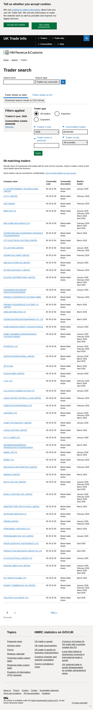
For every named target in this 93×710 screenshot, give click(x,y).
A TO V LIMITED (11, 196)
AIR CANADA (9, 204)
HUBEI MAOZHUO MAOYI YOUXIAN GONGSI (23, 327)
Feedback (46, 693)
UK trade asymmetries (46, 645)
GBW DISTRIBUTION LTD (15, 312)
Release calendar (16, 654)
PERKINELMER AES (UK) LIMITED (19, 536)
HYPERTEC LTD (11, 346)
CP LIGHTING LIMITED (14, 248)
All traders (45, 113)
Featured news (14, 641)
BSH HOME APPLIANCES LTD (17, 223)
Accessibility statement (49, 690)
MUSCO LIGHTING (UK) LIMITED (18, 494)
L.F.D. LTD (8, 381)
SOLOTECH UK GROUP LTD (16, 598)
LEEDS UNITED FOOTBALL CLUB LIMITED (22, 398)
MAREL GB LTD (10, 452)
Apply (38, 153)
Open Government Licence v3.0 (44, 700)
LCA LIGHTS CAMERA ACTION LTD (19, 391)
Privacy (16, 690)
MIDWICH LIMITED (12, 475)
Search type (41, 78)
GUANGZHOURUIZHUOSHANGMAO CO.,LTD (23, 319)
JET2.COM (8, 366)
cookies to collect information (26, 10)
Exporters (45, 119)
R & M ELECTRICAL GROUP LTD (18, 558)
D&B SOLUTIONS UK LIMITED (17, 263)
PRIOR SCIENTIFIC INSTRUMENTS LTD (21, 544)
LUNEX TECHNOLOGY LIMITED (17, 423)
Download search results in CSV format (24, 100)
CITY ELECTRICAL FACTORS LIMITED (20, 241)
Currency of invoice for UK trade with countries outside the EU (73, 644)
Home (6, 60)
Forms (10, 649)
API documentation (32, 693)
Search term (10, 78)
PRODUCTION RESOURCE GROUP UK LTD (23, 551)
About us (7, 690)
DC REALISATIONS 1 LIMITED (17, 270)
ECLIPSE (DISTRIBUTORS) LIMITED (19, 277)
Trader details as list (42, 95)
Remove (9, 127)
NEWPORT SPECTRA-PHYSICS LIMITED (21, 507)
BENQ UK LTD (10, 211)
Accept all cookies (16, 25)
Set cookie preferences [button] (44, 26)
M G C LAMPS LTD (12, 438)
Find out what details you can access (60, 173)
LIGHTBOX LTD (10, 413)
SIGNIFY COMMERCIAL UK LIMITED (19, 585)
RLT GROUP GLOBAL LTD (15, 578)
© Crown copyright (79, 703)
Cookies (25, 690)
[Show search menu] (86, 38)
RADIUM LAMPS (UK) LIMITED (17, 566)
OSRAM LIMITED (11, 521)
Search (15, 60)
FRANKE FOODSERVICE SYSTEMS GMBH (22, 297)
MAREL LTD (9, 460)
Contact (34, 690)
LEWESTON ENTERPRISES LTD (18, 406)
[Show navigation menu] (42, 38)
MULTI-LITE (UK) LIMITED (15, 482)
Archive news (14, 645)
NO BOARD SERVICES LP (15, 514)
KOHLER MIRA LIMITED (14, 374)
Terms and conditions (12, 693)
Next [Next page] (54, 612)
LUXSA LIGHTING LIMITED (15, 430)
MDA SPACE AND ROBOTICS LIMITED (20, 467)
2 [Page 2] (15, 612)
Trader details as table (16, 95)
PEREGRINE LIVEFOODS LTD (17, 529)
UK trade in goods (44, 641)
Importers (66, 113)
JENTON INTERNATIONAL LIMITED (19, 356)
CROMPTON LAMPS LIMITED (16, 255)
